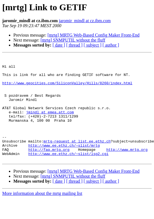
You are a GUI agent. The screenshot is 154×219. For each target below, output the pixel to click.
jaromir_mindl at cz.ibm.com (85, 20)
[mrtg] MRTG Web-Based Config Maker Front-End (94, 35)
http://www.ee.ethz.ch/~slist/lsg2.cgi (68, 173)
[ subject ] (92, 45)
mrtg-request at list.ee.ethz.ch (77, 158)
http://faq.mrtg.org (48, 168)
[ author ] (111, 45)
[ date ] (59, 45)
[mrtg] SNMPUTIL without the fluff (73, 40)
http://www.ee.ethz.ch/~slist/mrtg (64, 163)
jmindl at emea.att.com (50, 123)
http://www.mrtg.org (126, 168)
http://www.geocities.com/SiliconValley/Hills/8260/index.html (67, 88)
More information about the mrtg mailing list (42, 214)
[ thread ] (74, 45)
